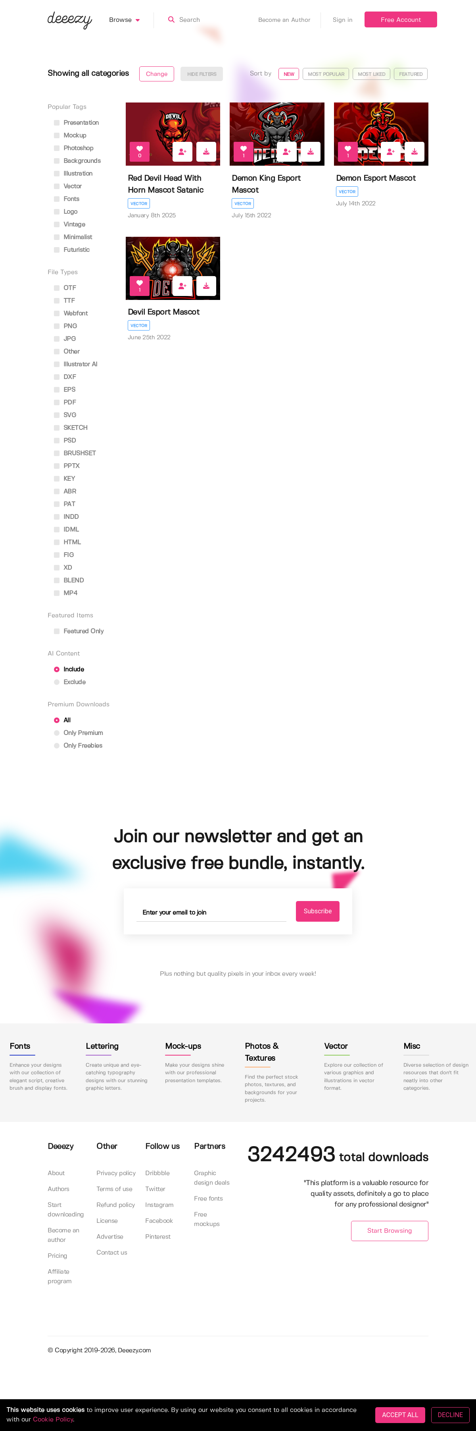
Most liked (371, 74)
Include (69, 670)
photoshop (73, 148)
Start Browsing (389, 1231)
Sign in (343, 20)
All (62, 720)
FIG (63, 555)
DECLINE (450, 1415)
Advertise (109, 1237)
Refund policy (115, 1205)
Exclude (69, 682)
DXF (65, 377)
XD (63, 568)
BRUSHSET (75, 453)
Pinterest (158, 1237)
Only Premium (78, 733)
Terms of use (114, 1189)
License (107, 1221)
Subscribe (318, 911)
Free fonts (208, 1199)
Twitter (155, 1189)
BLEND (69, 581)
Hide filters (201, 74)
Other (66, 352)
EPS (64, 390)
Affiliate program (60, 1276)
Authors (58, 1189)
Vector (139, 204)
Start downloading (66, 1210)
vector (68, 187)
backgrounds (77, 161)
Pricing (57, 1256)
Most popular (326, 74)
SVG (65, 415)
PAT (64, 504)
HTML (67, 542)
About (56, 1173)
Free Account (401, 20)
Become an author (63, 1235)
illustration (73, 174)
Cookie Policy (53, 1420)
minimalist (73, 237)
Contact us (111, 1253)
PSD (65, 441)
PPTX (67, 466)
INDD (66, 517)
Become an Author (289, 20)
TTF (64, 301)
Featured (410, 74)
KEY (64, 479)
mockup (70, 136)
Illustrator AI (76, 364)
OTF (65, 288)
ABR (65, 492)
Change (156, 74)
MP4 (65, 593)
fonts (66, 199)
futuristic (72, 250)
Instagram (159, 1205)
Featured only (78, 631)
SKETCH (71, 428)
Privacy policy (115, 1173)
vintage (69, 225)
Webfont (70, 314)
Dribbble (157, 1173)
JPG (64, 339)
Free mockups (207, 1219)
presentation (76, 123)
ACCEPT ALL (400, 1415)
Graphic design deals (211, 1178)
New (289, 74)
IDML (66, 530)
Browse (131, 20)
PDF (65, 403)
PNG (65, 326)
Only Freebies (78, 746)
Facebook (159, 1221)
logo (65, 212)
